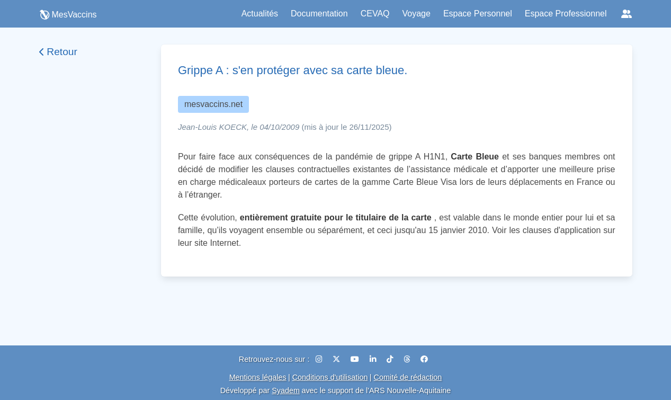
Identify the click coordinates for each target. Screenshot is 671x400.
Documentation (319, 13)
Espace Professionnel (566, 13)
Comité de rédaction (408, 377)
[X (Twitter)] (337, 359)
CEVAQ (375, 13)
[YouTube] (355, 359)
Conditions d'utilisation (330, 377)
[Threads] (407, 359)
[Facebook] (424, 359)
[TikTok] (390, 359)
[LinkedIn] (373, 359)
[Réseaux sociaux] (626, 14)
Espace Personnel (477, 13)
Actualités (259, 13)
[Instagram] (319, 359)
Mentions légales (258, 377)
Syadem (286, 390)
